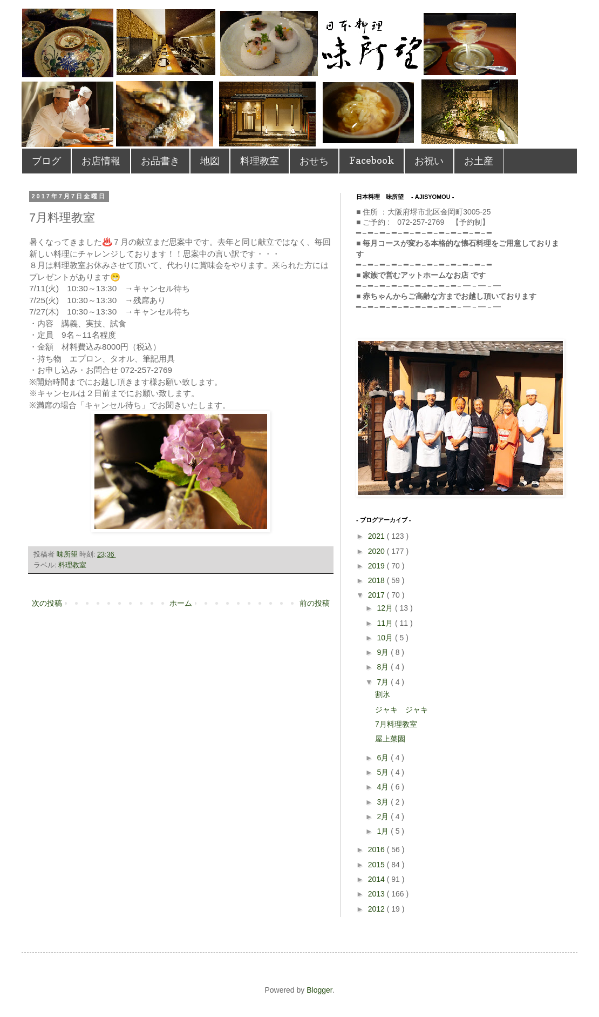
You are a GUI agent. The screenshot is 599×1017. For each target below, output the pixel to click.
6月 (384, 757)
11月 (385, 623)
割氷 (382, 694)
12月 (385, 608)
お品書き (160, 160)
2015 (377, 864)
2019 (377, 565)
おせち (314, 160)
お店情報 (100, 160)
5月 (384, 772)
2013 (377, 893)
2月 (384, 816)
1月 (384, 831)
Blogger (319, 990)
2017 (377, 595)
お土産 (478, 160)
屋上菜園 (390, 738)
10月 (385, 637)
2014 (377, 879)
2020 (377, 551)
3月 (384, 802)
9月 (384, 652)
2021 (377, 536)
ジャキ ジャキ (401, 709)
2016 (377, 849)
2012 (377, 909)
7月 (384, 682)
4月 (384, 786)
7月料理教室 (396, 724)
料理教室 (259, 160)
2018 (377, 580)
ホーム (180, 603)
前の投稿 (315, 603)
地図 (210, 160)
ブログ (46, 160)
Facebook (371, 160)
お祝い (429, 160)
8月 (384, 667)
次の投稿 (47, 603)
